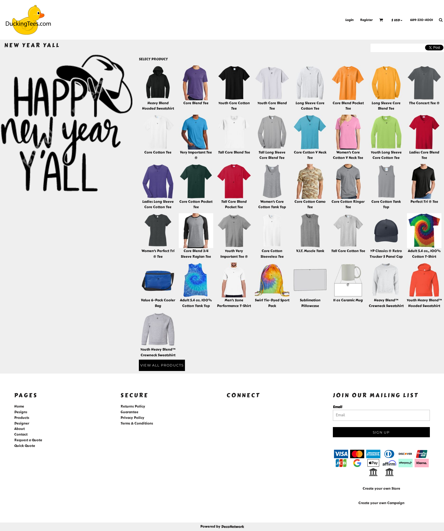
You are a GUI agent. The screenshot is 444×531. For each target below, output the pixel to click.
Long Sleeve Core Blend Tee (386, 106)
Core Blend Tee (195, 103)
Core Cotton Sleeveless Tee (272, 253)
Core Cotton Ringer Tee (348, 204)
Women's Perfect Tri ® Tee (157, 253)
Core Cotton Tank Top (386, 204)
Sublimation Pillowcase (310, 303)
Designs (20, 412)
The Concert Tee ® (424, 103)
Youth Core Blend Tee (272, 106)
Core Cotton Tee (157, 152)
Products (21, 417)
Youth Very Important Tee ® (234, 253)
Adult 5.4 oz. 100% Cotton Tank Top (196, 303)
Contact (20, 434)
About (19, 428)
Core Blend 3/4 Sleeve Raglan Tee (196, 253)
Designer (21, 423)
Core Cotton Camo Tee (310, 204)
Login (349, 20)
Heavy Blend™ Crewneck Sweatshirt (386, 303)
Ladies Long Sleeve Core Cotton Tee (158, 204)
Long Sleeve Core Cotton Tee (310, 106)
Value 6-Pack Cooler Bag (158, 303)
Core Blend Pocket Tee (348, 106)
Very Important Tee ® (196, 155)
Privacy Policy (132, 417)
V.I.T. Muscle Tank (310, 250)
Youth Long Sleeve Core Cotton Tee (386, 155)
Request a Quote (28, 440)
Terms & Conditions (136, 423)
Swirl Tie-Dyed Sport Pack (272, 303)
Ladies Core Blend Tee (424, 155)
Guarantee (129, 412)
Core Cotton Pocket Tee (195, 204)
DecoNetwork (232, 526)
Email (337, 407)
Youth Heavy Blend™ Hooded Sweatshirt (424, 303)
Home (19, 406)
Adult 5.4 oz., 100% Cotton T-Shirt (424, 253)
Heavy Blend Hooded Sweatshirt (158, 106)
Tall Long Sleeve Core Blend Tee (271, 155)
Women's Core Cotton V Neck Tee (348, 155)
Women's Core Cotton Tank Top (272, 204)
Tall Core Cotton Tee (348, 250)
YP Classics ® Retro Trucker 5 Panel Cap (386, 253)
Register (366, 20)
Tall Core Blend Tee (234, 152)
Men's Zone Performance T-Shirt (234, 303)
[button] (381, 20)
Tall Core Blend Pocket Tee (234, 204)
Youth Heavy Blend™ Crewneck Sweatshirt (157, 352)
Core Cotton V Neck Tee (310, 155)
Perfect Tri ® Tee (424, 201)
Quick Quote (24, 445)
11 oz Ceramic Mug (348, 300)
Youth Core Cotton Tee (234, 106)
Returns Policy (132, 406)
